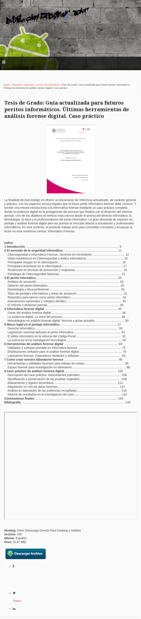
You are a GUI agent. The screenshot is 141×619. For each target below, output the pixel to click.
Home (6, 84)
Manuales (17, 84)
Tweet (17, 601)
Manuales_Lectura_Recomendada (42, 84)
